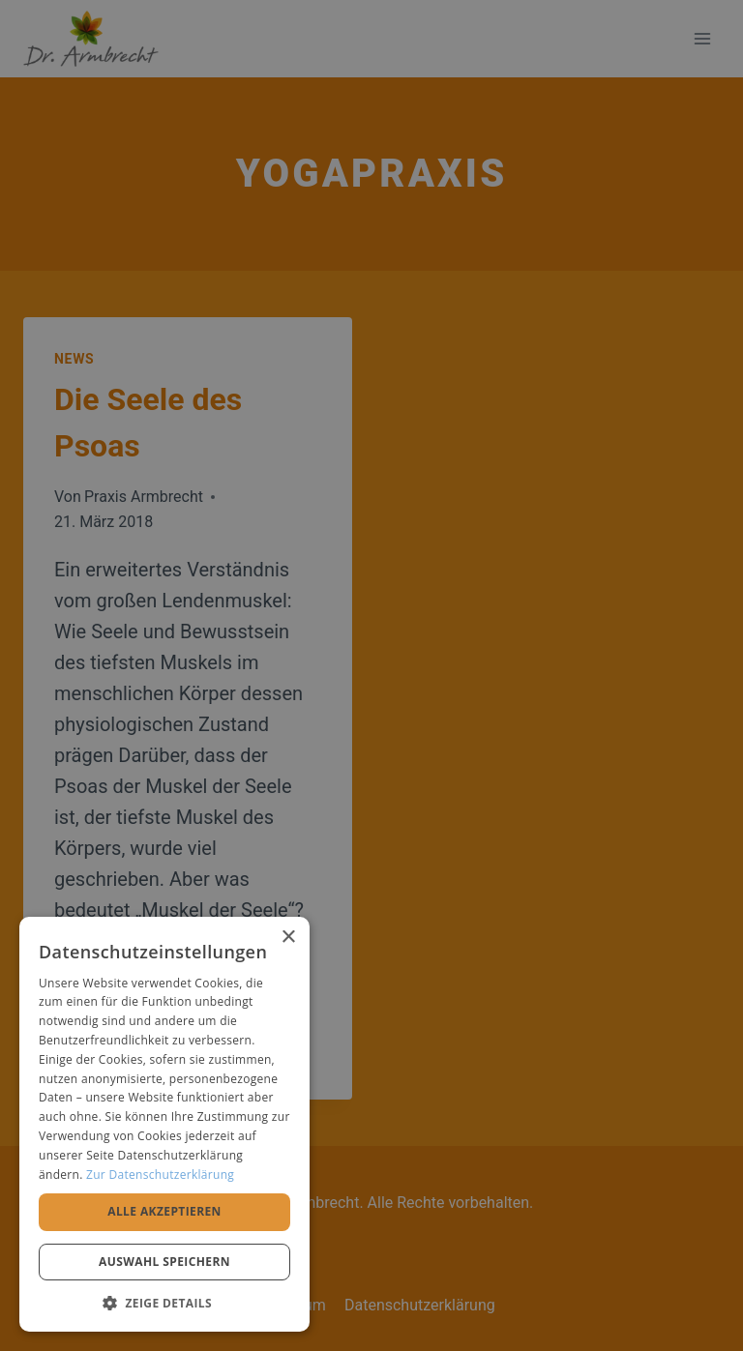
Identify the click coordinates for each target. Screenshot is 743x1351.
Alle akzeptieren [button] (164, 1211)
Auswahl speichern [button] (164, 1261)
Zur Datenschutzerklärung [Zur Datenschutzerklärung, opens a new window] (160, 1174)
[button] (164, 1302)
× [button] (288, 937)
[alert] (371, 675)
